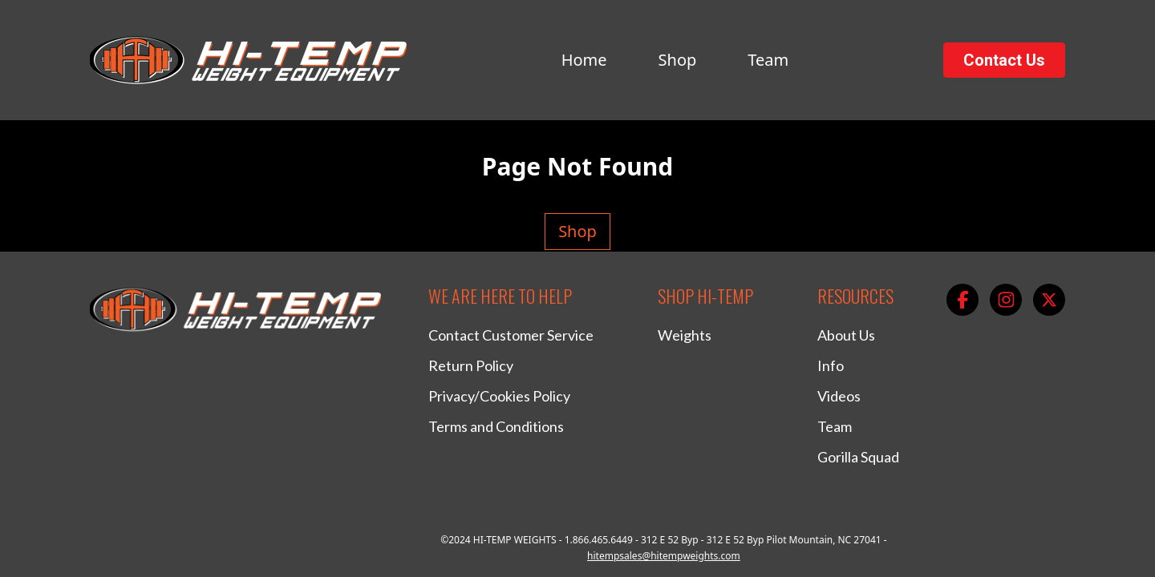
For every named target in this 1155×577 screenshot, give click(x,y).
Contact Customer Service (511, 335)
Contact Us (1004, 60)
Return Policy (470, 365)
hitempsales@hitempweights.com (663, 556)
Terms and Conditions (496, 426)
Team (768, 60)
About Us (846, 335)
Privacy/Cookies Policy (499, 396)
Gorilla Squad (858, 457)
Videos (839, 396)
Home (584, 60)
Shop (678, 60)
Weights (684, 335)
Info (830, 365)
